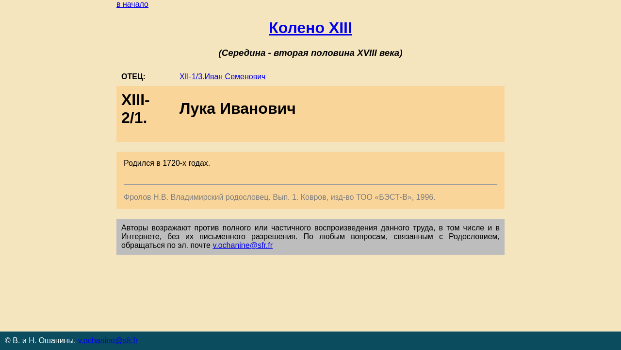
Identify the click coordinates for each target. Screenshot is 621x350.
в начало (132, 4)
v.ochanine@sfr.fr (242, 245)
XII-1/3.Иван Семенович (222, 76)
